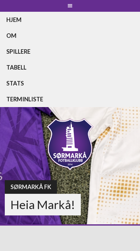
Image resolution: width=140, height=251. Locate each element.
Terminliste (24, 99)
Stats (15, 83)
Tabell (16, 67)
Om (11, 35)
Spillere (18, 51)
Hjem (14, 19)
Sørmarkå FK (30, 186)
